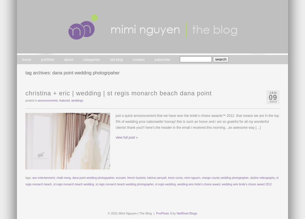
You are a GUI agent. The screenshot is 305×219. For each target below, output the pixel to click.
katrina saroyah (156, 177)
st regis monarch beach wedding (73, 184)
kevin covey (175, 177)
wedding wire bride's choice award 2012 (247, 184)
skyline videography (262, 177)
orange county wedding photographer (225, 177)
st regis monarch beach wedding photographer (125, 184)
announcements (48, 100)
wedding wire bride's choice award (198, 184)
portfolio (47, 59)
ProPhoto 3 (164, 213)
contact (139, 59)
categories (91, 59)
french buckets (136, 177)
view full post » (127, 137)
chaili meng (63, 177)
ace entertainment (43, 177)
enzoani (121, 177)
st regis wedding (165, 184)
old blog (116, 59)
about (68, 59)
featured (64, 100)
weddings (77, 100)
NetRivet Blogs (187, 213)
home (26, 59)
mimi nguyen (192, 177)
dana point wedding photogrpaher (93, 177)
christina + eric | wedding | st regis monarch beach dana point (118, 93)
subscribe (162, 59)
